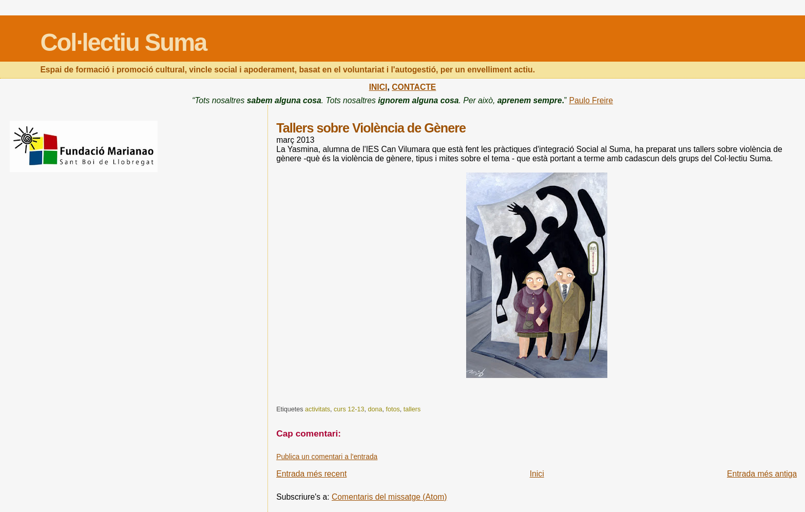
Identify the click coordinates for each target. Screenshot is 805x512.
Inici (537, 473)
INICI (378, 87)
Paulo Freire (591, 100)
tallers (412, 409)
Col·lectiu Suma (123, 42)
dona (375, 409)
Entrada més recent (311, 473)
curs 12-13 (349, 409)
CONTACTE (414, 87)
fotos (392, 409)
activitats (317, 409)
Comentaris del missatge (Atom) (389, 496)
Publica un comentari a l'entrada (326, 456)
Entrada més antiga (762, 473)
